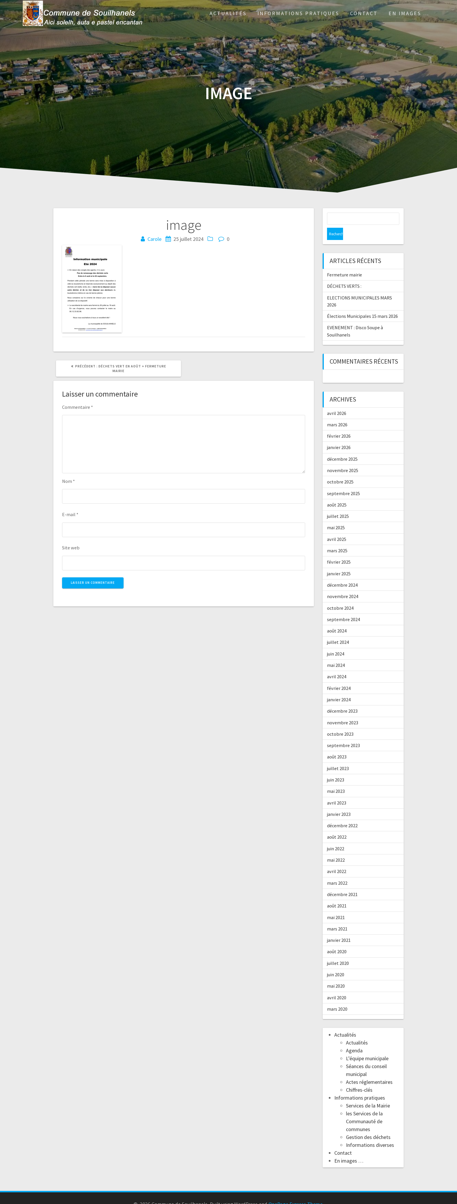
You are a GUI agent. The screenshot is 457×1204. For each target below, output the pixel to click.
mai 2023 (336, 779)
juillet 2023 (338, 756)
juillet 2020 (338, 951)
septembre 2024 (343, 607)
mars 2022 (337, 871)
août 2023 (337, 744)
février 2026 (339, 424)
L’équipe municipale (367, 1046)
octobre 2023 (340, 722)
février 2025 (339, 550)
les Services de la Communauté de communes (364, 1109)
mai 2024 (336, 653)
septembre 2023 (343, 733)
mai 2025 (336, 515)
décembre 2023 (342, 699)
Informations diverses (370, 1132)
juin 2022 (335, 836)
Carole (154, 239)
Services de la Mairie (368, 1093)
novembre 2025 (342, 458)
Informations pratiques (298, 13)
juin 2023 (335, 767)
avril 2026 (336, 401)
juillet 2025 (338, 504)
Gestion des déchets (368, 1124)
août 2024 (337, 618)
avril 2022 (336, 859)
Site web (71, 548)
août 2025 (337, 492)
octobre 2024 (340, 596)
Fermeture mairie (344, 262)
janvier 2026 (339, 435)
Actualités (228, 13)
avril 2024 (336, 664)
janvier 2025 (339, 561)
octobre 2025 (340, 469)
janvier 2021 (339, 928)
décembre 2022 (342, 813)
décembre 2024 (342, 573)
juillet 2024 (338, 630)
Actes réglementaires (369, 1069)
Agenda (354, 1038)
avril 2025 (336, 527)
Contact (364, 13)
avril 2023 (336, 790)
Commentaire (77, 407)
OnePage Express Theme (295, 1192)
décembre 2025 (342, 447)
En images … (409, 13)
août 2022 (337, 825)
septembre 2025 (343, 481)
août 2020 (337, 939)
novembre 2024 (342, 584)
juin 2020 (335, 962)
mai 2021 (336, 905)
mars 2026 (337, 412)
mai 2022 (336, 848)
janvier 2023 (339, 802)
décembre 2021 (342, 882)
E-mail (70, 514)
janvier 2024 (339, 687)
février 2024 (339, 676)
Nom (68, 481)
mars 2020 (337, 997)
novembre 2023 (342, 710)
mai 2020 (336, 974)
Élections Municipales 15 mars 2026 (362, 304)
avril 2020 (336, 985)
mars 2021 (337, 916)
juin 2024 (335, 641)
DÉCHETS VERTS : (344, 274)
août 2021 (337, 893)
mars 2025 (337, 538)
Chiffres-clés (359, 1077)
